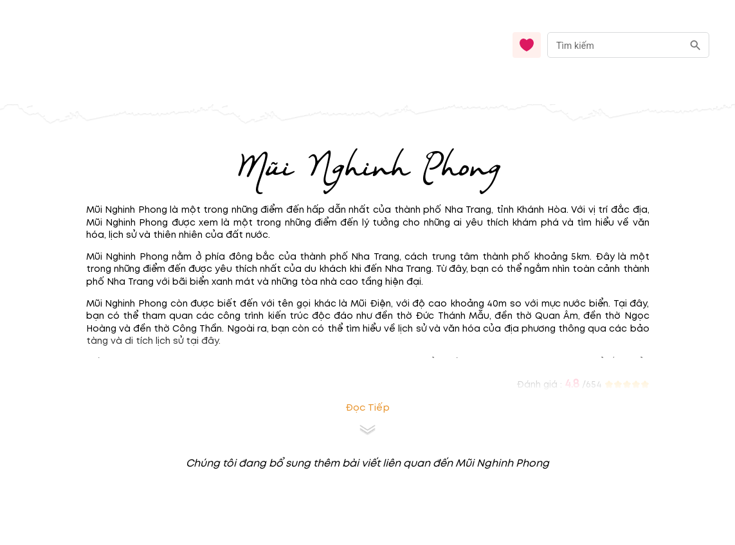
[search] (695, 45)
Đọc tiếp (367, 408)
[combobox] (628, 45)
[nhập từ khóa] (615, 45)
